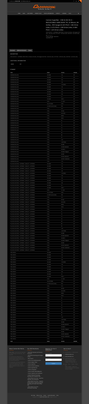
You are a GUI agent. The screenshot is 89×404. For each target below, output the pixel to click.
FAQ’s (70, 13)
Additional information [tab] (21, 50)
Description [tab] (12, 50)
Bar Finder (30, 13)
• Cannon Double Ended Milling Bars (34, 371)
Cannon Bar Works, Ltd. (44, 396)
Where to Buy (38, 13)
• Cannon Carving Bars (31, 369)
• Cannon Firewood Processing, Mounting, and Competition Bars (33, 375)
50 (48, 37)
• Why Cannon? (30, 358)
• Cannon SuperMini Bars (32, 367)
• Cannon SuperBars (31, 364)
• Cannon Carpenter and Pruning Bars (34, 373)
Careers (64, 13)
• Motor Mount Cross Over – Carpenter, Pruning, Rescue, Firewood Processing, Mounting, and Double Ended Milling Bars (35, 383)
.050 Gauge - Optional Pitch (54, 36)
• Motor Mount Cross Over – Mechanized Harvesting (33, 387)
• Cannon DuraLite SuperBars (33, 365)
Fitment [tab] (30, 50)
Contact (58, 13)
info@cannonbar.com (26, 1)
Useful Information (49, 13)
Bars (24, 13)
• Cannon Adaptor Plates (32, 362)
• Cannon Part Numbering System (34, 360)
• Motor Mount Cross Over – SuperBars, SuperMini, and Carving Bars (35, 379)
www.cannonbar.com (69, 356)
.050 (20, 64)
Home (19, 13)
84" (49, 37)
